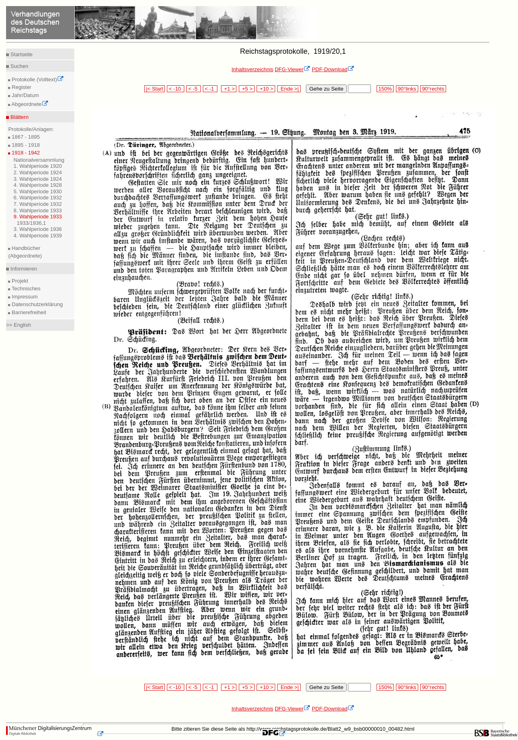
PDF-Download (333, 69)
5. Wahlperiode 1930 (37, 191)
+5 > (246, 89)
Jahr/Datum (24, 95)
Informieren (23, 269)
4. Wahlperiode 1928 (37, 185)
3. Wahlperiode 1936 (37, 229)
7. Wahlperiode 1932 (37, 204)
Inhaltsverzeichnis (252, 69)
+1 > (228, 89)
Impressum (24, 297)
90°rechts (433, 89)
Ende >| (289, 89)
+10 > (266, 89)
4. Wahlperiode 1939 (37, 236)
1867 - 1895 (25, 137)
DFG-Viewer (292, 69)
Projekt (19, 281)
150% (385, 89)
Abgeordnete (29, 104)
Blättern (18, 117)
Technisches (25, 288)
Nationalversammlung (38, 160)
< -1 (210, 89)
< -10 (175, 89)
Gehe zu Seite (326, 89)
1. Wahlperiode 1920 (37, 166)
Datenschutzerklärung (36, 304)
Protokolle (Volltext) (37, 79)
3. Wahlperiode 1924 (37, 179)
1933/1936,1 (31, 223)
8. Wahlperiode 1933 (37, 210)
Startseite (21, 54)
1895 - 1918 (25, 145)
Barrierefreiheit (28, 312)
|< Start (154, 89)
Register (20, 87)
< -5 (193, 89)
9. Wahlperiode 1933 (37, 217)
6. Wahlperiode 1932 (37, 198)
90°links (407, 89)
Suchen (18, 66)
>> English (18, 325)
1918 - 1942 (25, 153)
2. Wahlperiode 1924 (37, 172)
